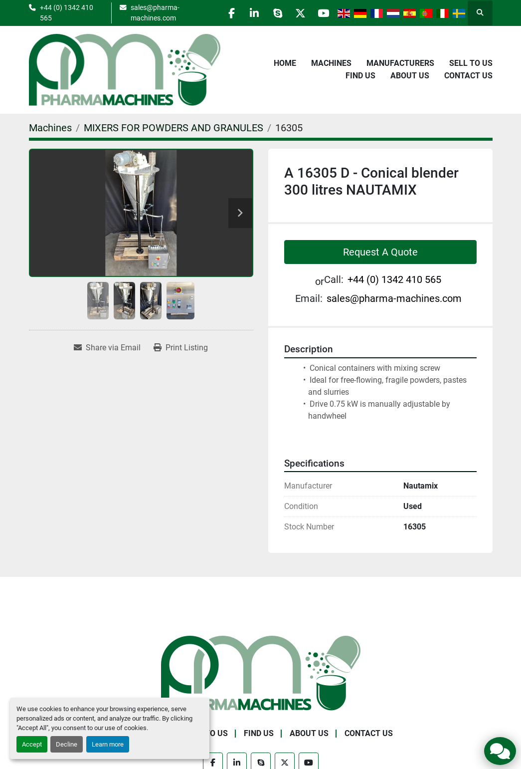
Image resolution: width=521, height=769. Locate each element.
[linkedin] (246, 12)
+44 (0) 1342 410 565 (66, 12)
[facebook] (220, 12)
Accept (32, 744)
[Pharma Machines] (260, 672)
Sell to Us (471, 63)
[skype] (271, 12)
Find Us (360, 75)
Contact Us (468, 75)
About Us (409, 75)
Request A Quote (380, 252)
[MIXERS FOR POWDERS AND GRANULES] (173, 128)
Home (285, 63)
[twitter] (297, 12)
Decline (66, 744)
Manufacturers (400, 63)
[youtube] (322, 12)
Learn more (108, 744)
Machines (331, 63)
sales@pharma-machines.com (150, 12)
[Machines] (50, 128)
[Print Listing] (180, 347)
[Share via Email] (107, 347)
